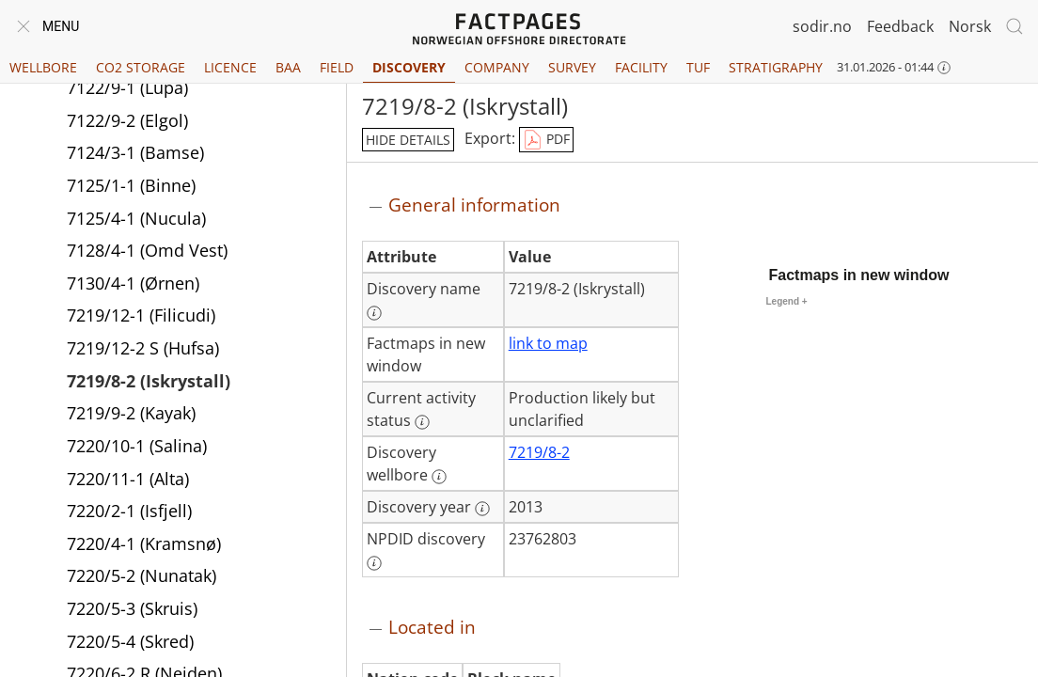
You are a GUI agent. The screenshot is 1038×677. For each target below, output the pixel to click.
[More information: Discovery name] (374, 313)
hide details (408, 140)
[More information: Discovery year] (482, 508)
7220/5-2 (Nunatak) (141, 575)
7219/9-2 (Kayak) (131, 412)
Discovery (409, 67)
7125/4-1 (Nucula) (136, 218)
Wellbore (43, 67)
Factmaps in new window (859, 275)
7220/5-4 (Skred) (130, 641)
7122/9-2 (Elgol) (127, 120)
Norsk (970, 26)
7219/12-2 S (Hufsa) (143, 348)
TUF (698, 67)
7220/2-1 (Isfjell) (129, 510)
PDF (546, 140)
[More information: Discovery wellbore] (439, 476)
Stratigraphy (776, 67)
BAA (288, 67)
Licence (230, 67)
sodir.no (822, 26)
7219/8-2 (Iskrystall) (148, 381)
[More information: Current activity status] (422, 422)
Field (337, 67)
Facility (641, 67)
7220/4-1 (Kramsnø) (144, 543)
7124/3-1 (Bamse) (135, 152)
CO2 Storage (140, 67)
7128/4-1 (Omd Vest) (147, 250)
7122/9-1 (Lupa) (127, 87)
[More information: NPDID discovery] (374, 563)
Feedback (900, 26)
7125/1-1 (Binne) (131, 185)
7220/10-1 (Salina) (137, 445)
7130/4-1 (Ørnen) (133, 283)
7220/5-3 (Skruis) (132, 608)
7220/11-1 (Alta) (128, 478)
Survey (572, 67)
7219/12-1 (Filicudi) (141, 315)
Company (496, 67)
